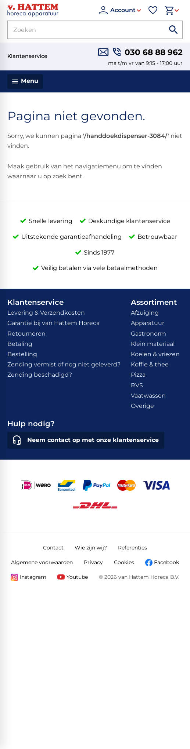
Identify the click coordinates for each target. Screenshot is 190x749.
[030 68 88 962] (148, 52)
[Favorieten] (153, 10)
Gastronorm (148, 333)
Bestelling (22, 354)
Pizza (138, 374)
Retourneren (26, 333)
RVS (137, 385)
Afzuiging (145, 312)
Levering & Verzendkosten (46, 312)
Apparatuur (147, 322)
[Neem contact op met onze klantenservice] (85, 440)
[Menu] (25, 81)
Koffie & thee (150, 364)
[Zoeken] (78, 30)
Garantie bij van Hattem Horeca (53, 322)
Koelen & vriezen (155, 354)
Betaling (19, 343)
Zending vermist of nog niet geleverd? (64, 364)
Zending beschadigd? (39, 374)
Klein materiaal (153, 343)
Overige (142, 405)
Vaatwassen (148, 395)
